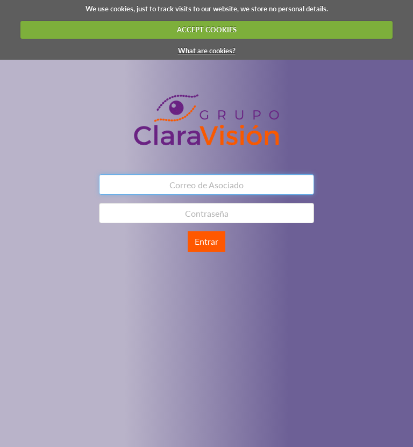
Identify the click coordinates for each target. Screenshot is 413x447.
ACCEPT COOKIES (207, 29)
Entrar (206, 241)
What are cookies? (207, 50)
